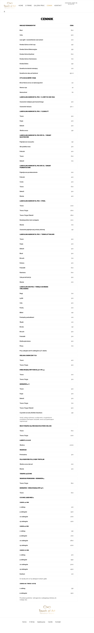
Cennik (49, 5)
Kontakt (58, 5)
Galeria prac (39, 5)
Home (21, 5)
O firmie (28, 5)
